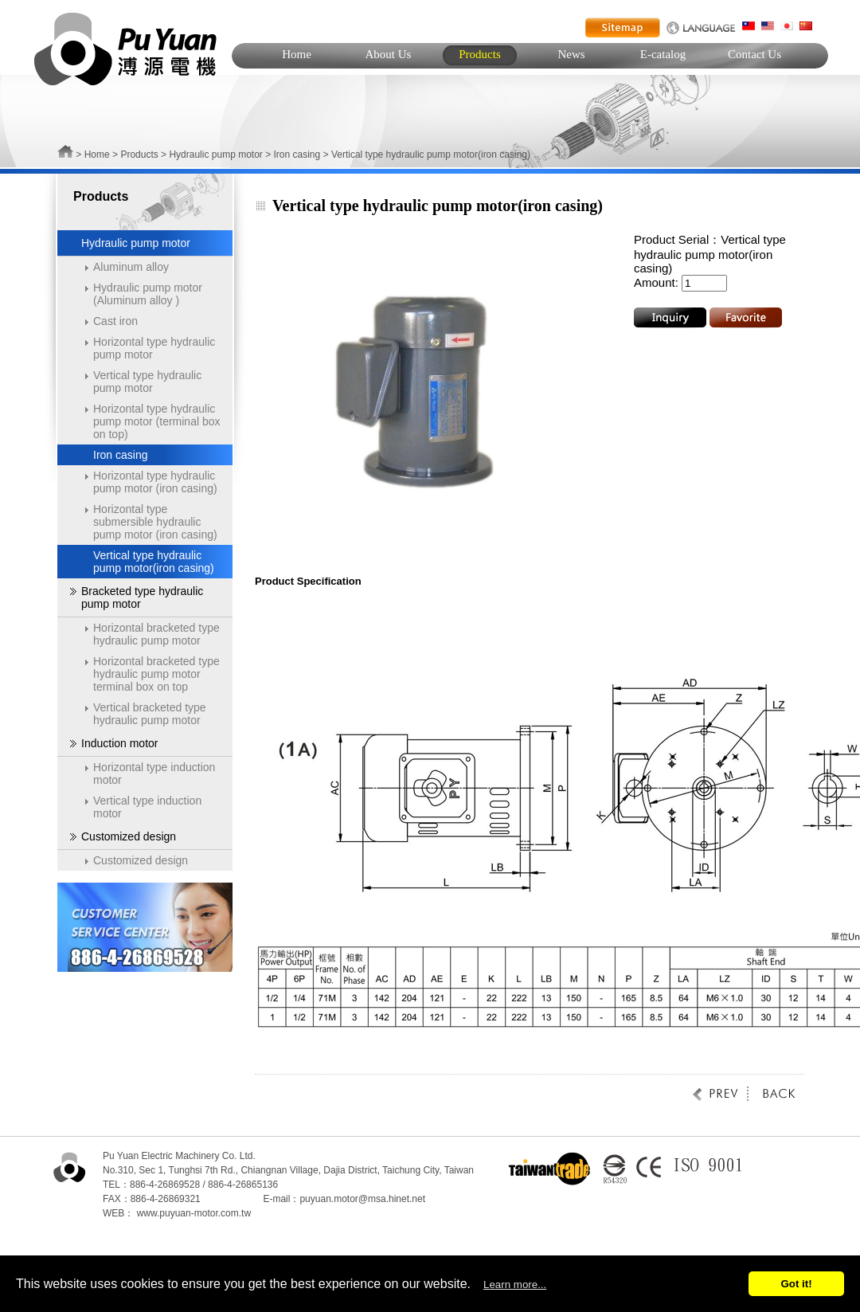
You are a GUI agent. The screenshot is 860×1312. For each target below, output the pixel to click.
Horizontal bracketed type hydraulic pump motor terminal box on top (156, 674)
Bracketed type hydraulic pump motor (142, 597)
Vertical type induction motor (147, 807)
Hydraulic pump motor (215, 154)
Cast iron (115, 321)
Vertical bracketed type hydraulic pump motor (149, 713)
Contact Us (754, 54)
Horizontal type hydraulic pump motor (154, 348)
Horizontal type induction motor (154, 773)
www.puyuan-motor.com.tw (194, 1213)
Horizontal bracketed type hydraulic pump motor (156, 634)
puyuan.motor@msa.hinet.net (362, 1198)
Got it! (795, 1284)
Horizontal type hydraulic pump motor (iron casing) (155, 482)
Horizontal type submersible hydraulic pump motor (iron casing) (155, 522)
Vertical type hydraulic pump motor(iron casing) (153, 561)
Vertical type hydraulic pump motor (147, 381)
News (570, 54)
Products (480, 54)
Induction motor (119, 743)
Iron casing (297, 154)
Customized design (128, 836)
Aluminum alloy (131, 266)
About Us (389, 54)
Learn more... (514, 1284)
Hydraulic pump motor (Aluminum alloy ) (147, 294)
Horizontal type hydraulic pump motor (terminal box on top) (157, 421)
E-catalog (663, 54)
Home (296, 54)
